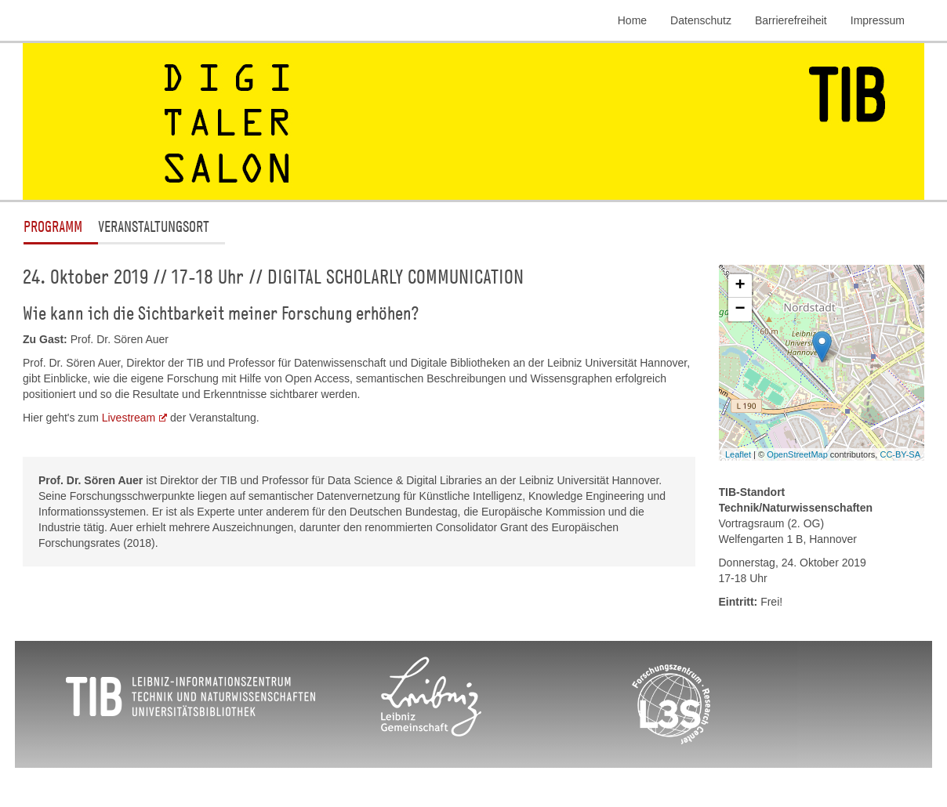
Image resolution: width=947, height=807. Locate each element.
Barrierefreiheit (791, 20)
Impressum (878, 20)
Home (632, 20)
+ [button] (740, 286)
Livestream (128, 417)
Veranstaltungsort (153, 226)
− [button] (740, 309)
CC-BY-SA (900, 454)
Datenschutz (700, 20)
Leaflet (738, 454)
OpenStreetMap (797, 454)
